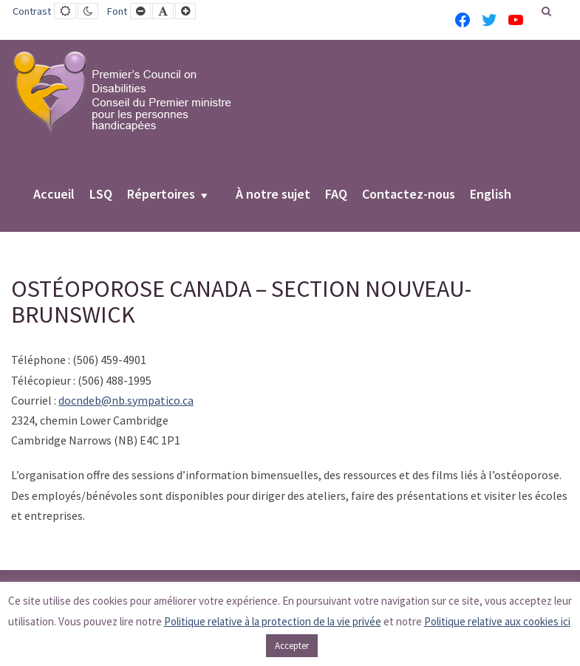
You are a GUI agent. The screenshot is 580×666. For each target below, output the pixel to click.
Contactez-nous (408, 195)
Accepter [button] (292, 645)
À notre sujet (273, 195)
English (490, 195)
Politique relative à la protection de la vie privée (272, 621)
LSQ (100, 195)
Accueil (54, 195)
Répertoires (161, 195)
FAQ (336, 195)
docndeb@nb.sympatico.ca (126, 400)
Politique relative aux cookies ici (497, 621)
